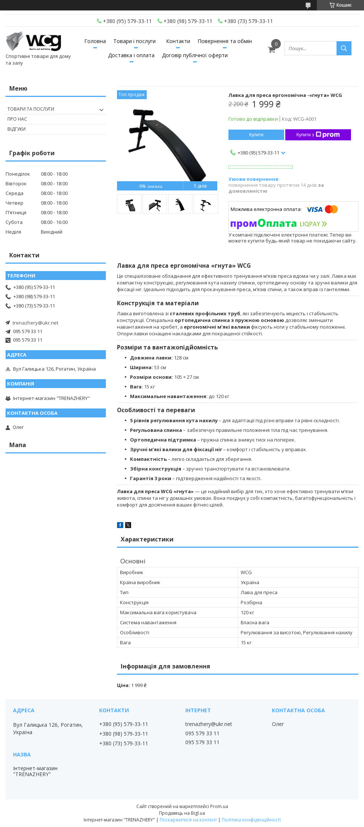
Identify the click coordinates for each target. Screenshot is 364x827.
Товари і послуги (134, 41)
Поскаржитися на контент (188, 820)
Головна (95, 41)
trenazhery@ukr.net (35, 323)
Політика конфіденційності (251, 820)
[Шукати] (344, 48)
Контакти (178, 41)
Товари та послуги (30, 109)
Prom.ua (219, 806)
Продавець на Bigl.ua (182, 813)
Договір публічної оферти (195, 55)
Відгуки (16, 129)
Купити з (318, 134)
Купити (256, 134)
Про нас (17, 119)
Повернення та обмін (225, 41)
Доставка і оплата (131, 55)
